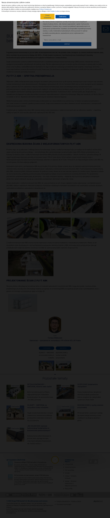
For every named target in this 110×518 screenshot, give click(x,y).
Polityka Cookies (55, 11)
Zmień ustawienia (47, 16)
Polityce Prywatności (45, 9)
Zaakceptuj (62, 16)
